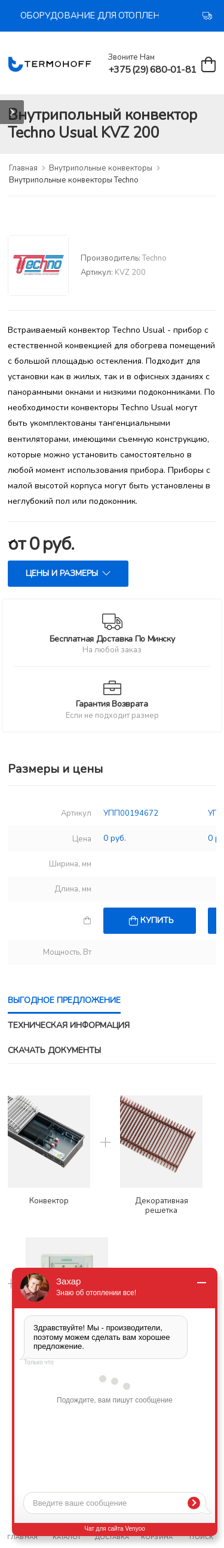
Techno (154, 258)
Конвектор (49, 1201)
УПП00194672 (130, 813)
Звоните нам (131, 57)
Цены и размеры (62, 573)
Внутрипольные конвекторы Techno (74, 180)
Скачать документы (54, 1050)
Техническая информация (69, 1025)
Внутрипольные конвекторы (100, 168)
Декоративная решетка (161, 1206)
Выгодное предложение (64, 1000)
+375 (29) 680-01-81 (152, 69)
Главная (23, 168)
